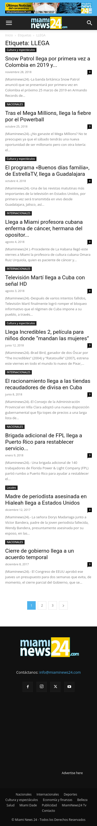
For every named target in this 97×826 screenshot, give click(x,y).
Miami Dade (28, 805)
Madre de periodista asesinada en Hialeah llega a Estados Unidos (46, 499)
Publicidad (49, 805)
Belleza (82, 800)
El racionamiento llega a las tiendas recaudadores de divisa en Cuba (47, 384)
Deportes (70, 794)
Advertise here (72, 773)
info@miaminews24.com (60, 672)
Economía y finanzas (57, 800)
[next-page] (63, 605)
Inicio (9, 35)
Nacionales (24, 794)
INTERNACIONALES (18, 213)
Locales (11, 487)
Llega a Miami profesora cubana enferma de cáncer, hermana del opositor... (44, 228)
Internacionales (47, 794)
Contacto (48, 810)
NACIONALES (15, 104)
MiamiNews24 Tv (74, 805)
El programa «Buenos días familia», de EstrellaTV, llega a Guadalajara (47, 170)
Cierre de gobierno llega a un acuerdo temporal (39, 554)
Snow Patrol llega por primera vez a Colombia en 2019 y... (47, 61)
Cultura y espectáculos (21, 50)
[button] (9, 23)
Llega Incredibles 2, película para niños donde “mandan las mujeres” (47, 335)
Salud (10, 805)
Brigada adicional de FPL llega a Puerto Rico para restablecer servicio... (43, 441)
